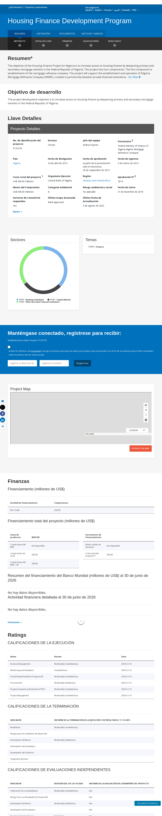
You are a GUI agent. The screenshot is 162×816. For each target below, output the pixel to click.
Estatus (52, 140)
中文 (134, 10)
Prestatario (125, 141)
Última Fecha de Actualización (92, 199)
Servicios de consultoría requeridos (26, 199)
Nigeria (16, 163)
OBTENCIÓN (43, 33)
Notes (16, 211)
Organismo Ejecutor (59, 176)
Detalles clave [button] (43, 44)
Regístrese (82, 363)
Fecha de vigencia (128, 158)
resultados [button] (114, 44)
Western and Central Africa (96, 180)
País (15, 158)
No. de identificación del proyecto (27, 142)
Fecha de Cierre (126, 187)
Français (108, 10)
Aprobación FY (127, 177)
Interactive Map (141, 448)
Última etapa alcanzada (61, 197)
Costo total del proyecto (28, 177)
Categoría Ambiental (60, 187)
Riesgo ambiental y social (97, 187)
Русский (126, 10)
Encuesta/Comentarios (147, 803)
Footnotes (13, 622)
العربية (116, 10)
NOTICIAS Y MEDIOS (92, 33)
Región (87, 176)
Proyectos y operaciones (36, 7)
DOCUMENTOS (67, 33)
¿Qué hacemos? (15, 7)
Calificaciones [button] (90, 44)
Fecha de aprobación (94, 158)
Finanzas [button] (67, 44)
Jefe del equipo (91, 140)
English (98, 10)
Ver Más (134, 77)
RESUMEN (19, 33)
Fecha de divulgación (60, 158)
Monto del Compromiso (26, 187)
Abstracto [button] (19, 44)
